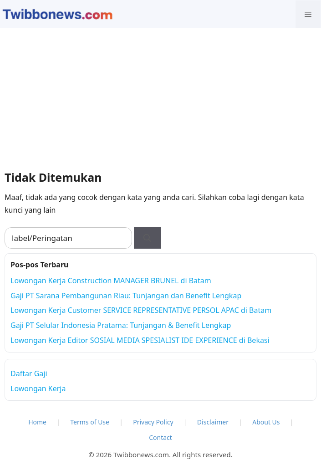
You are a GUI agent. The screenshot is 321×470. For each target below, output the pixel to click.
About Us (266, 422)
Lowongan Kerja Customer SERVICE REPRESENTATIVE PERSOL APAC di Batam (140, 310)
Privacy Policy (153, 422)
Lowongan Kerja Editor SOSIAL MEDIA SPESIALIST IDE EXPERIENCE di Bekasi (140, 340)
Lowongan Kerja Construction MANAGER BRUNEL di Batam (110, 281)
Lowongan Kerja (38, 388)
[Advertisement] (160, 96)
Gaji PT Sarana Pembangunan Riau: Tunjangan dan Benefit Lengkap (125, 296)
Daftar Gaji (28, 373)
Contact (160, 437)
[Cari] (147, 238)
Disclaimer (213, 422)
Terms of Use (89, 422)
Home (37, 422)
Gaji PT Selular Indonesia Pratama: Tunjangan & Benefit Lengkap (120, 325)
